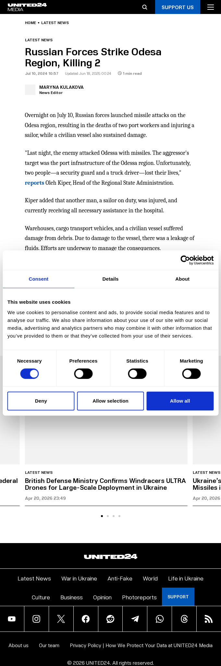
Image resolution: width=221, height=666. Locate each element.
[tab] (102, 516)
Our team (49, 645)
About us (18, 645)
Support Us (178, 7)
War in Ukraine (79, 578)
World (150, 578)
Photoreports (139, 597)
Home (30, 23)
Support (178, 596)
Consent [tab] (38, 279)
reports (34, 183)
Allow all (180, 401)
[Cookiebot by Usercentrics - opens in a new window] (185, 260)
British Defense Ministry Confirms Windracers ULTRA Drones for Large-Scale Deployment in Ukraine (105, 484)
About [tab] (182, 279)
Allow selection (110, 401)
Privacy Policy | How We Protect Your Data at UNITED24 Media (141, 645)
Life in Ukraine (185, 578)
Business (71, 597)
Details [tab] (111, 279)
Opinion (102, 597)
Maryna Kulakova (61, 87)
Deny (41, 401)
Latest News (34, 578)
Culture (41, 597)
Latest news (55, 23)
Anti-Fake (119, 578)
